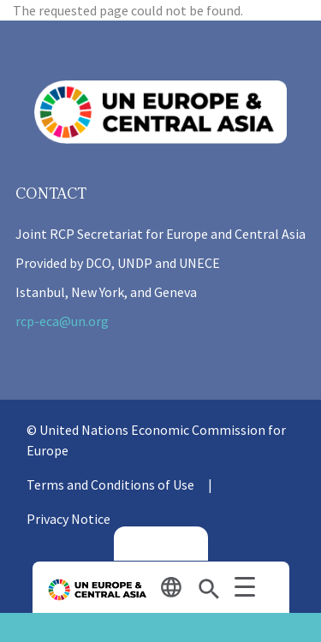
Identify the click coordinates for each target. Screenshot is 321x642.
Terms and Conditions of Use (110, 484)
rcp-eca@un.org (62, 321)
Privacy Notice (68, 518)
